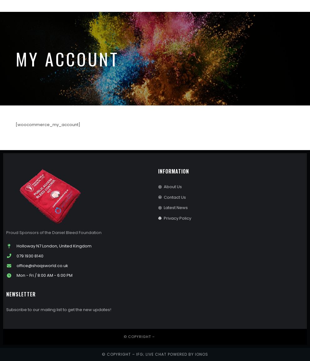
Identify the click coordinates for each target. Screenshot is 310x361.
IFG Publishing (171, 336)
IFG (139, 354)
